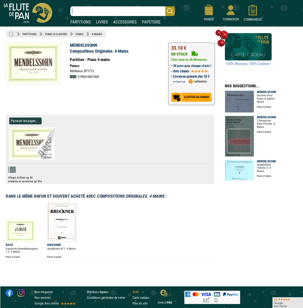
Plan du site (139, 303)
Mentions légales (97, 292)
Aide (135, 292)
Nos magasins (43, 292)
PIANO (79, 34)
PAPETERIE (151, 22)
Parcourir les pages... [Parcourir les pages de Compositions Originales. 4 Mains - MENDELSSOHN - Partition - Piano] (24, 121)
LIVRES (102, 22)
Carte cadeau (140, 297)
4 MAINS (97, 34)
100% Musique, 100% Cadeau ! (248, 64)
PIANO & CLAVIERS (56, 34)
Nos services (42, 297)
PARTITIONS (80, 22)
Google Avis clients (54, 303)
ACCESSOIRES (125, 22)
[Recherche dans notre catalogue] (122, 11)
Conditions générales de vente (109, 297)
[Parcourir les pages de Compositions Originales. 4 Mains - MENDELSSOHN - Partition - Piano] (52, 159)
